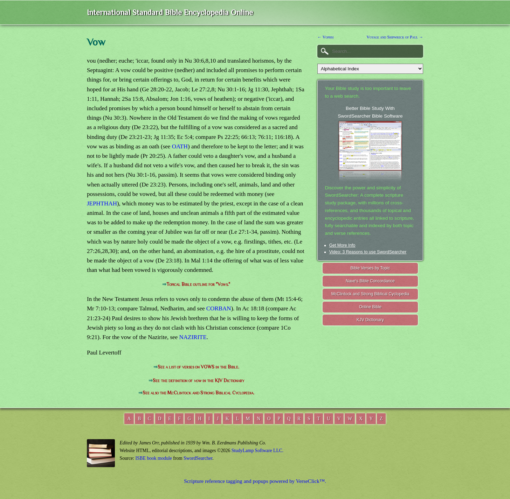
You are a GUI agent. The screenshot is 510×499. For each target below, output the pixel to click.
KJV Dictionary (370, 319)
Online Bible (370, 306)
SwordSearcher (198, 458)
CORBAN (218, 308)
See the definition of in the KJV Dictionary (198, 380)
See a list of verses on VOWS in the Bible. (198, 367)
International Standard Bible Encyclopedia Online (170, 12)
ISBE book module (154, 458)
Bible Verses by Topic (370, 268)
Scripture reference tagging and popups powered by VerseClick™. (255, 481)
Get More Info (342, 245)
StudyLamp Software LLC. (257, 450)
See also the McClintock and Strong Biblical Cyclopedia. (198, 392)
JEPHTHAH (102, 203)
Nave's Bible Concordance (370, 281)
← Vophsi (325, 37)
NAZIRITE (192, 337)
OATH (180, 146)
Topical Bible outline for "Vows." (198, 284)
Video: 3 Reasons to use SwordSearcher (368, 251)
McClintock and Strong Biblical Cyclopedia (370, 293)
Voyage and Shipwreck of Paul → (395, 37)
